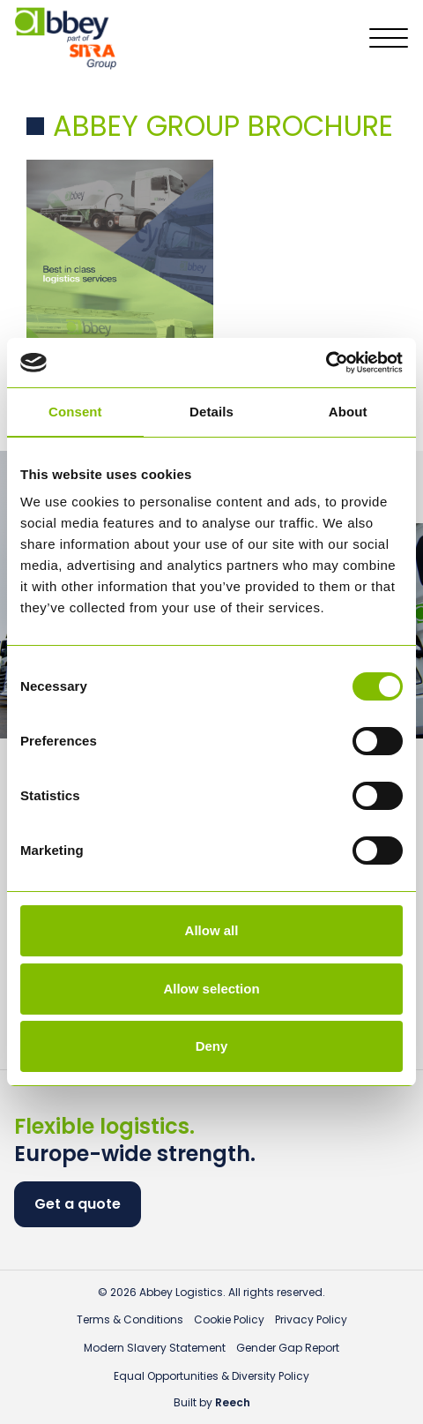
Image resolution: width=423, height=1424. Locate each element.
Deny (212, 1045)
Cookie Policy (229, 1319)
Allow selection (211, 988)
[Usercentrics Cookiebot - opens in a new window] (326, 362)
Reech (232, 1402)
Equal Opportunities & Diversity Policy (211, 1375)
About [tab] (348, 411)
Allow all (212, 930)
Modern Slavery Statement (155, 1347)
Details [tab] (211, 411)
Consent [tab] (75, 411)
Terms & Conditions (130, 1319)
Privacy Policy (311, 1319)
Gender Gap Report (287, 1347)
